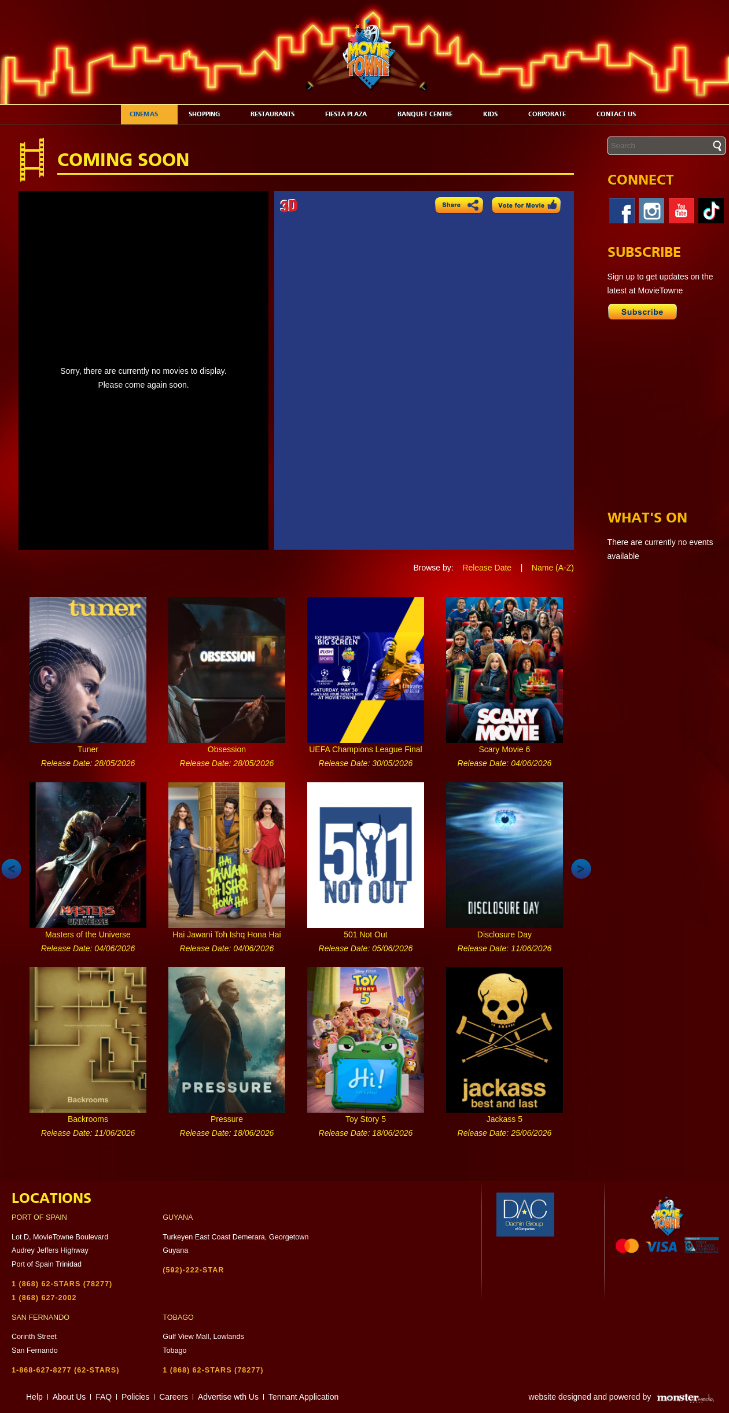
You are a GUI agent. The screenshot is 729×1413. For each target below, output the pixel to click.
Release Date (486, 567)
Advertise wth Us (228, 1397)
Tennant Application (303, 1397)
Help (34, 1397)
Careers (173, 1397)
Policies (135, 1397)
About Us (69, 1397)
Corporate (553, 114)
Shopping (210, 114)
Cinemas (150, 114)
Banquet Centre (431, 114)
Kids (496, 114)
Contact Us (622, 114)
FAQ (103, 1397)
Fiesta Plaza (352, 114)
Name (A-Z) (553, 567)
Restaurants (279, 114)
